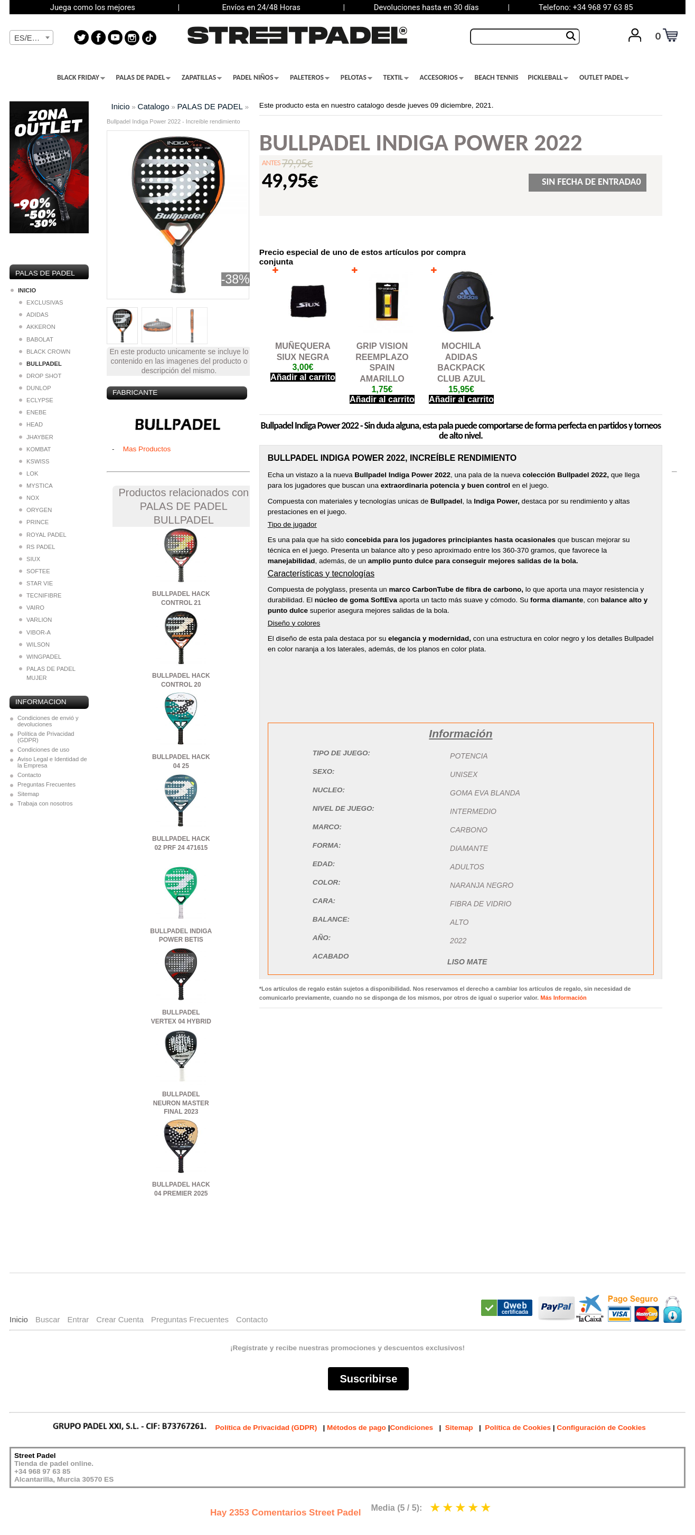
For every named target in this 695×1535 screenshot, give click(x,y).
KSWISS (34, 461)
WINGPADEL (40, 656)
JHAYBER (36, 437)
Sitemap (28, 794)
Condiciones (411, 1428)
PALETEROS (310, 77)
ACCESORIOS (442, 77)
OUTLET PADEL (604, 77)
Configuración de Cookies (601, 1428)
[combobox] (31, 37)
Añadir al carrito (302, 377)
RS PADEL (37, 547)
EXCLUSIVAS (41, 302)
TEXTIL (396, 77)
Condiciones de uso (43, 749)
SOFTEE (34, 571)
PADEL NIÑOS (256, 77)
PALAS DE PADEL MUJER (47, 673)
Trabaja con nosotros (45, 803)
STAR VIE (36, 583)
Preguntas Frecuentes (46, 784)
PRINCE (34, 522)
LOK (28, 473)
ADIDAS (34, 314)
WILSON (34, 644)
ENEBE (32, 412)
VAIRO (31, 607)
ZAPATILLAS (202, 77)
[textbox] (31, 38)
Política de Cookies (518, 1428)
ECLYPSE (36, 400)
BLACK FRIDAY (81, 77)
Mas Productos (147, 449)
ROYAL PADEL (43, 535)
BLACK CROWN (44, 351)
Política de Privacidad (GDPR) (45, 737)
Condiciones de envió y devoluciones (48, 721)
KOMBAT (35, 449)
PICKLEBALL (548, 77)
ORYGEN (35, 510)
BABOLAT (36, 339)
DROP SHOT (40, 376)
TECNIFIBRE (40, 595)
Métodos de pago (356, 1428)
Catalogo (154, 106)
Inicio (120, 106)
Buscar (47, 1319)
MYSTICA (36, 485)
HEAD (31, 424)
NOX (29, 498)
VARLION (35, 620)
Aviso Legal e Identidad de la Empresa (52, 762)
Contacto (29, 775)
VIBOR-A (35, 632)
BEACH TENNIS (496, 77)
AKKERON (37, 327)
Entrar (78, 1319)
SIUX (29, 559)
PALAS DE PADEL (143, 77)
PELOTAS (356, 77)
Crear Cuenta (120, 1319)
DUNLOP (35, 388)
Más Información (563, 997)
